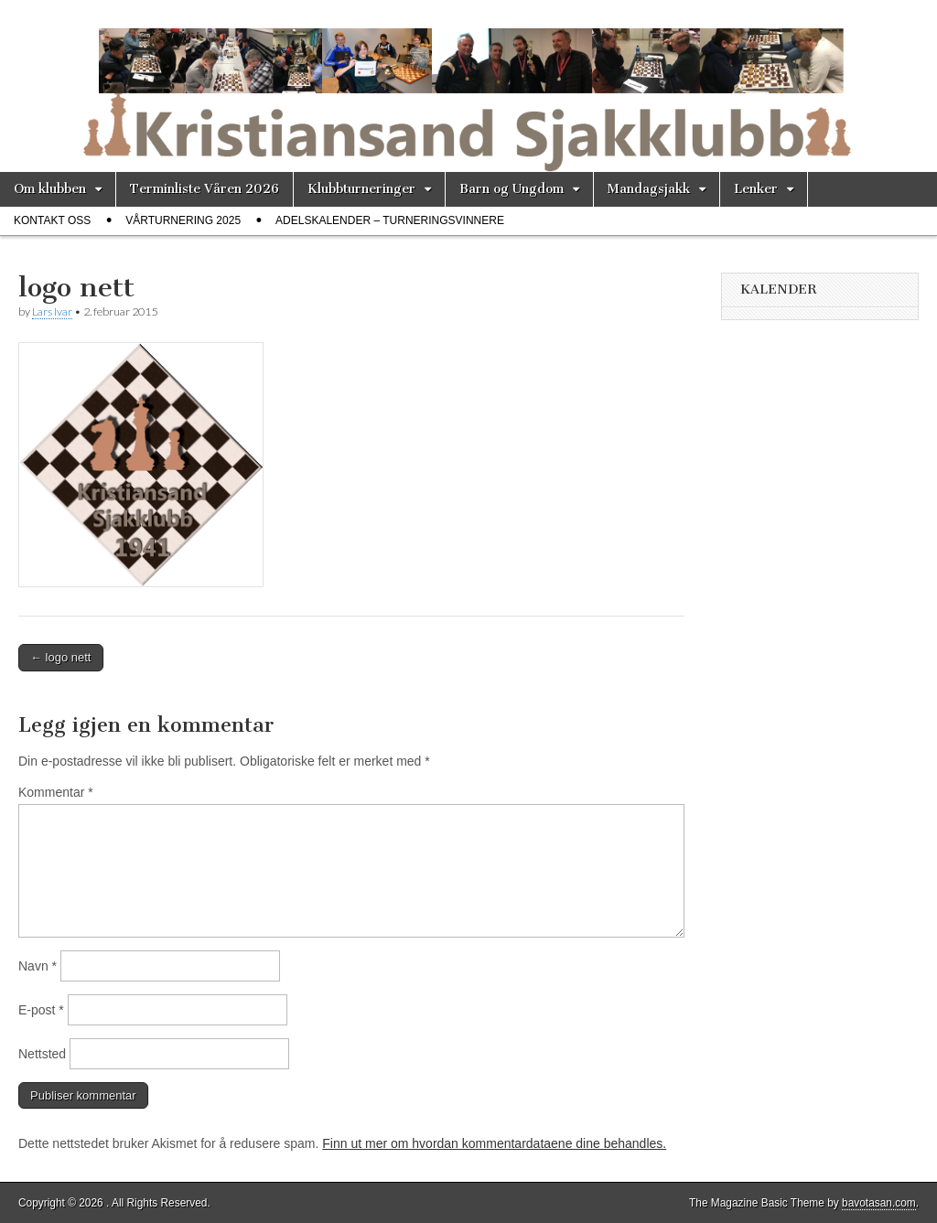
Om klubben (50, 189)
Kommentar (55, 792)
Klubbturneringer (361, 189)
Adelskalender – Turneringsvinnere (389, 220)
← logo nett (61, 657)
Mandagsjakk (649, 189)
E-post (41, 1010)
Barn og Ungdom (511, 189)
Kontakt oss (52, 220)
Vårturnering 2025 (183, 220)
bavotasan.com (879, 1202)
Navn (37, 966)
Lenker (756, 189)
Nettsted (42, 1053)
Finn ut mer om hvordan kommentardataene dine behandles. (494, 1143)
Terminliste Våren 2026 (204, 189)
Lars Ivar (52, 311)
